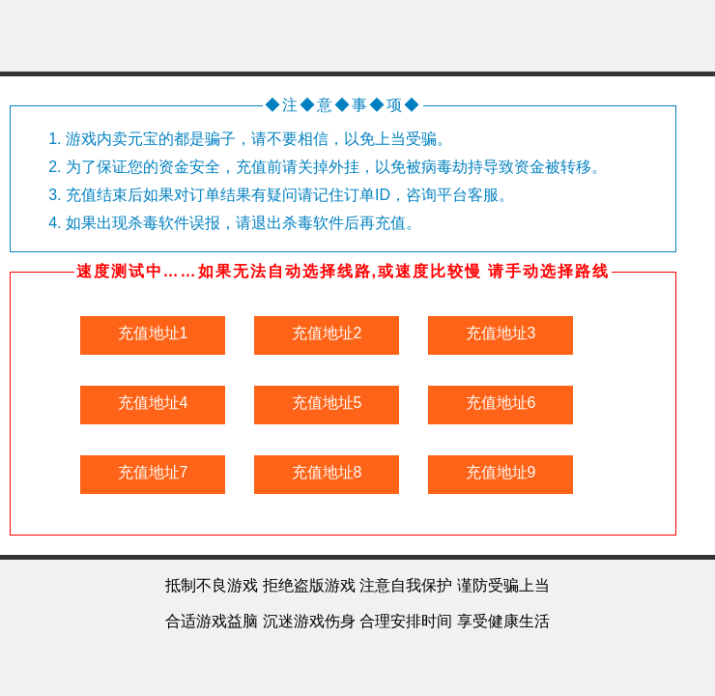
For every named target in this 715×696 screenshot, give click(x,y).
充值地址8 (327, 472)
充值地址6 (501, 402)
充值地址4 (153, 402)
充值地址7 (153, 472)
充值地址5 (327, 402)
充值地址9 (501, 472)
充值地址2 (327, 333)
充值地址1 (153, 333)
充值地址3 (501, 333)
